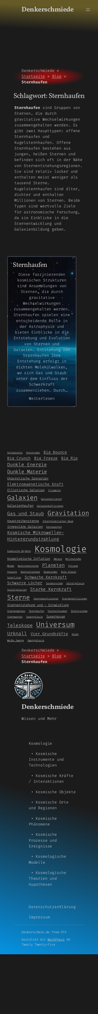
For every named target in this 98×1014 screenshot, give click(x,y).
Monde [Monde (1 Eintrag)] (10, 565)
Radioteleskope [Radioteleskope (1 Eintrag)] (30, 571)
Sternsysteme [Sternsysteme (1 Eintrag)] (79, 611)
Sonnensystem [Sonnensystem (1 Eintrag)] (54, 583)
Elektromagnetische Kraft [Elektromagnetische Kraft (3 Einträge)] (35, 484)
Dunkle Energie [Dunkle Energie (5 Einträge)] (27, 465)
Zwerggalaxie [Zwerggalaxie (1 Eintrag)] (35, 640)
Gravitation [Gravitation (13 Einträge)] (68, 513)
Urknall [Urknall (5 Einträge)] (17, 633)
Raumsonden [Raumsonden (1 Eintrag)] (50, 571)
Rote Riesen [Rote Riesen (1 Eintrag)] (68, 571)
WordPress (56, 939)
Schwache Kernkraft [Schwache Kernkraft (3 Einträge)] (46, 577)
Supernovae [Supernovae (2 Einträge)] (55, 616)
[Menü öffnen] (88, 10)
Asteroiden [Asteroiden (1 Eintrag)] (33, 452)
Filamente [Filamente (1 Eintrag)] (54, 490)
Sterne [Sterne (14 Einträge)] (18, 597)
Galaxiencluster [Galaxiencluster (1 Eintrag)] (51, 499)
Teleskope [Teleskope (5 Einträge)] (20, 625)
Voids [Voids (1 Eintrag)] (75, 634)
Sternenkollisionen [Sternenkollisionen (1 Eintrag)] (74, 598)
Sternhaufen (30, 265)
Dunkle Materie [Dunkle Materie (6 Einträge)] (27, 471)
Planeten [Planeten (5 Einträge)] (53, 565)
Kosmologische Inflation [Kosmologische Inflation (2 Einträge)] (28, 558)
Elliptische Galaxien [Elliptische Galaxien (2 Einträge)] (25, 490)
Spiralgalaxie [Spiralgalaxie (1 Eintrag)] (75, 583)
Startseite (33, 76)
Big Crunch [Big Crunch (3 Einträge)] (19, 458)
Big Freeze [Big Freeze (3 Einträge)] (46, 458)
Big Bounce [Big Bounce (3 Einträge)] (55, 452)
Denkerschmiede (47, 10)
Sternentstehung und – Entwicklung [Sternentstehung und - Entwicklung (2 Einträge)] (38, 605)
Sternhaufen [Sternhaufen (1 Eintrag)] (36, 611)
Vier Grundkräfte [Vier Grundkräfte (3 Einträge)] (49, 633)
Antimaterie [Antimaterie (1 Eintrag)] (14, 452)
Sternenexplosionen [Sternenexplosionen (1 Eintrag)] (46, 598)
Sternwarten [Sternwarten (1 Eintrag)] (14, 616)
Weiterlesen (42, 398)
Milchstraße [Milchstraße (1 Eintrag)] (73, 559)
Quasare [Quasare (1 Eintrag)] (12, 571)
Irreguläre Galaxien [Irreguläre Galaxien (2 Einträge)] (25, 526)
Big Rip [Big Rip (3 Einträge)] (69, 458)
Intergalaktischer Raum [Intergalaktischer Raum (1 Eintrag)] (58, 521)
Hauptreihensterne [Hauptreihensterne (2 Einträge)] (23, 521)
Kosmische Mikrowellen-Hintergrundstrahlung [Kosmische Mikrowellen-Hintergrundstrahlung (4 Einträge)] (35, 536)
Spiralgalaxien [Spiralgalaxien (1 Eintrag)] (17, 589)
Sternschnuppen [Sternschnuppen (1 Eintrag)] (57, 611)
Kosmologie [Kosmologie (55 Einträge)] (60, 549)
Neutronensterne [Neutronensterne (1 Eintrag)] (28, 565)
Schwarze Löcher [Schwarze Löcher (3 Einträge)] (24, 582)
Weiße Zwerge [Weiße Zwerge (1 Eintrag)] (15, 640)
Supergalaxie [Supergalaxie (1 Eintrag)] (34, 616)
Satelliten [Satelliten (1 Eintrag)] (14, 577)
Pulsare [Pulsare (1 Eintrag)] (73, 565)
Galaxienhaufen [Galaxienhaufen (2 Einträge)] (20, 505)
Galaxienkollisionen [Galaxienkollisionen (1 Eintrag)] (50, 505)
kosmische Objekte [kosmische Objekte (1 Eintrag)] (19, 551)
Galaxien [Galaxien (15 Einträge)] (22, 497)
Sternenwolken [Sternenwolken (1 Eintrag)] (16, 611)
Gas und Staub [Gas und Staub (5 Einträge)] (25, 514)
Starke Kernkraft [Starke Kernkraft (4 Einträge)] (50, 589)
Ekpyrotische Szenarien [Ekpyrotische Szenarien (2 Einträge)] (27, 478)
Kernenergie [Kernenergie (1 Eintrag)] (53, 527)
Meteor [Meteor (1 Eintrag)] (58, 559)
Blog (56, 76)
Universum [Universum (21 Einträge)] (55, 624)
